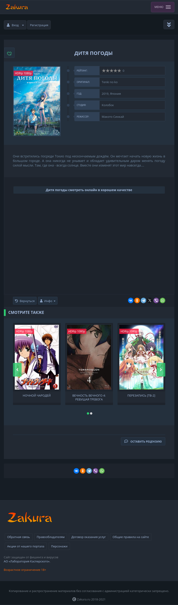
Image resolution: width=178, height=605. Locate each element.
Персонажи (59, 546)
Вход (15, 25)
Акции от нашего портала (25, 546)
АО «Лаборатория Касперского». (27, 561)
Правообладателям (51, 537)
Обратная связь (18, 537)
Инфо (47, 301)
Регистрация (39, 25)
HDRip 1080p (23, 73)
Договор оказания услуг (88, 537)
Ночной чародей (37, 395)
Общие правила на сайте (131, 537)
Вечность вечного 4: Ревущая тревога (89, 397)
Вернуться (25, 301)
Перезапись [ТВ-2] (141, 395)
